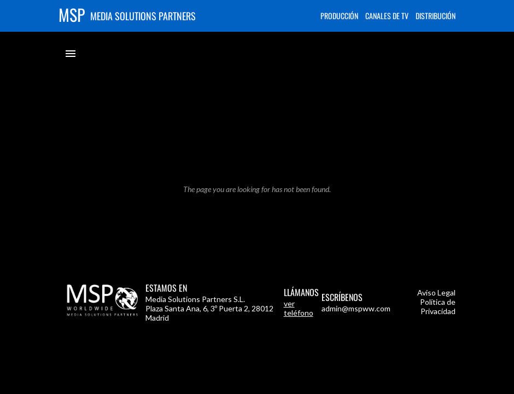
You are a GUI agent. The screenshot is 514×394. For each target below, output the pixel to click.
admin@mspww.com (356, 308)
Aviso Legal (436, 292)
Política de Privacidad (437, 306)
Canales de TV (386, 15)
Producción (339, 15)
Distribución (435, 15)
